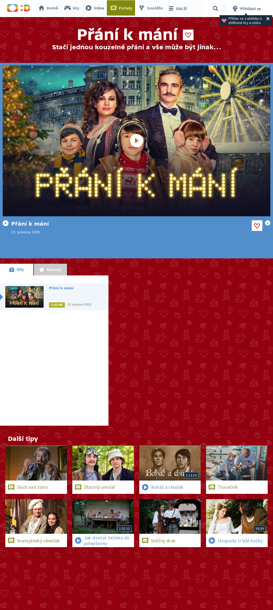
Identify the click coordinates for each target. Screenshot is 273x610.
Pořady (122, 9)
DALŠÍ (178, 9)
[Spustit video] (136, 141)
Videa (96, 9)
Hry (73, 9)
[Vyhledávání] (216, 8)
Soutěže (151, 9)
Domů (49, 9)
